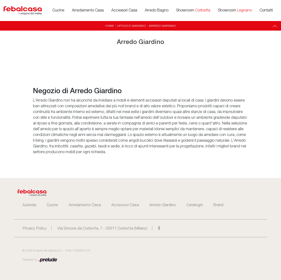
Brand (218, 205)
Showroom (193, 10)
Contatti (266, 10)
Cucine (58, 10)
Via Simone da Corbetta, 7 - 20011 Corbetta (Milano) (102, 228)
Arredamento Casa (88, 10)
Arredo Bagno (156, 10)
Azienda (29, 205)
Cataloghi (194, 205)
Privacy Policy (34, 228)
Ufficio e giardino (131, 25)
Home (109, 25)
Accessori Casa (124, 10)
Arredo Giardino (162, 25)
